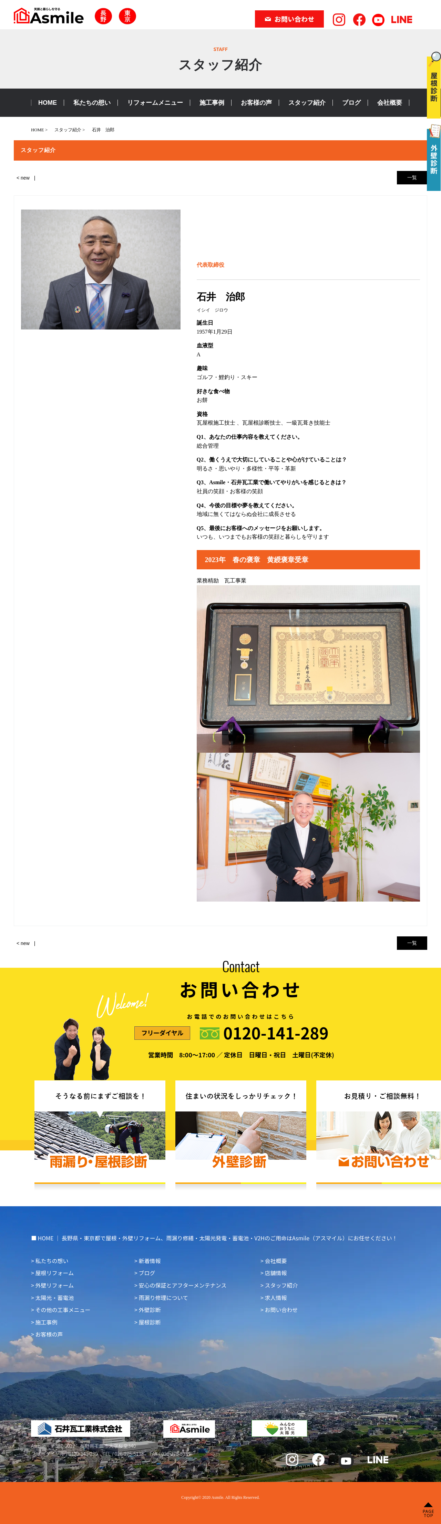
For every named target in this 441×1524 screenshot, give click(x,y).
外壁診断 (150, 1309)
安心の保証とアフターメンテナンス (182, 1285)
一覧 (412, 177)
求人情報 (276, 1297)
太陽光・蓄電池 (54, 1297)
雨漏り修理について (163, 1297)
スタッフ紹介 (307, 103)
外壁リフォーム (54, 1285)
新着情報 (150, 1261)
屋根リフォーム (54, 1273)
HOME (47, 103)
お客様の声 (256, 103)
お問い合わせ (281, 1309)
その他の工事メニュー (62, 1309)
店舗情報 (276, 1273)
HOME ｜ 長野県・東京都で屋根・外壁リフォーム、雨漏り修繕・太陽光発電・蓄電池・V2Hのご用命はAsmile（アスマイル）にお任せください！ (218, 1238)
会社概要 (389, 103)
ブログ (351, 103)
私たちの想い (92, 103)
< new (23, 178)
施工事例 (211, 103)
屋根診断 (150, 1322)
